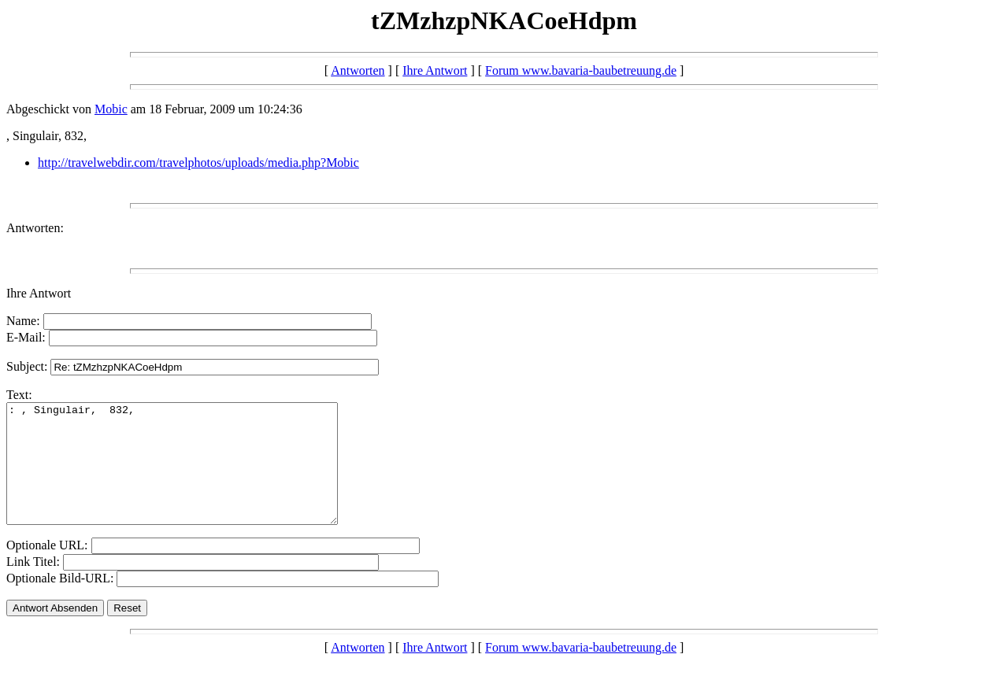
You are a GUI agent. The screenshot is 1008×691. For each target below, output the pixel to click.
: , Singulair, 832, (191, 475)
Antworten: (35, 228)
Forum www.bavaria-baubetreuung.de (580, 70)
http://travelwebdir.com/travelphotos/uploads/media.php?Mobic (198, 162)
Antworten (357, 70)
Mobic (111, 109)
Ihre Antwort (434, 70)
